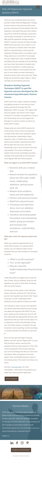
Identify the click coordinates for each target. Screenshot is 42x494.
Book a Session (11, 379)
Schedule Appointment (21, 450)
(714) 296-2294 (16, 367)
